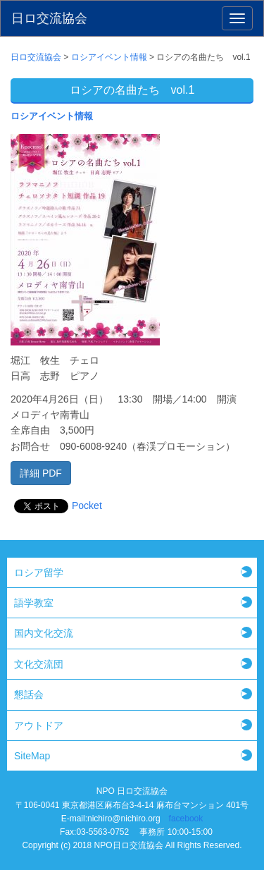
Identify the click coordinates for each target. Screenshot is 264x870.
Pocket (87, 505)
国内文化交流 (43, 633)
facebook (186, 818)
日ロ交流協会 (49, 18)
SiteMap (32, 755)
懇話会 (29, 694)
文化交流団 (38, 664)
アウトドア (38, 725)
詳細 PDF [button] (41, 473)
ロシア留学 (38, 572)
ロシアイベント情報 (52, 116)
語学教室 (34, 602)
